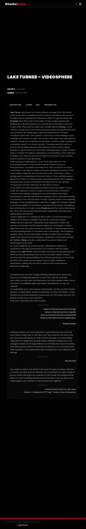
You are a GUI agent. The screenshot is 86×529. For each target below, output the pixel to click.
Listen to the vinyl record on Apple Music (58, 318)
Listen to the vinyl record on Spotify (60, 312)
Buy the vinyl (70, 361)
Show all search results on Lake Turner (60, 389)
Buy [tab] (38, 105)
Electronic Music (21, 93)
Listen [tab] (29, 105)
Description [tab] (15, 105)
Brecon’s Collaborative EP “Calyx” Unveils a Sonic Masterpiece (50, 392)
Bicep (24, 240)
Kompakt (14, 121)
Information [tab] (50, 105)
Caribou (62, 127)
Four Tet (51, 127)
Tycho (16, 240)
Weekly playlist (69, 323)
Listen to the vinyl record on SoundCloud (58, 315)
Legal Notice (23, 525)
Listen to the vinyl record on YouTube (59, 309)
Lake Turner (20, 89)
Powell (44, 208)
